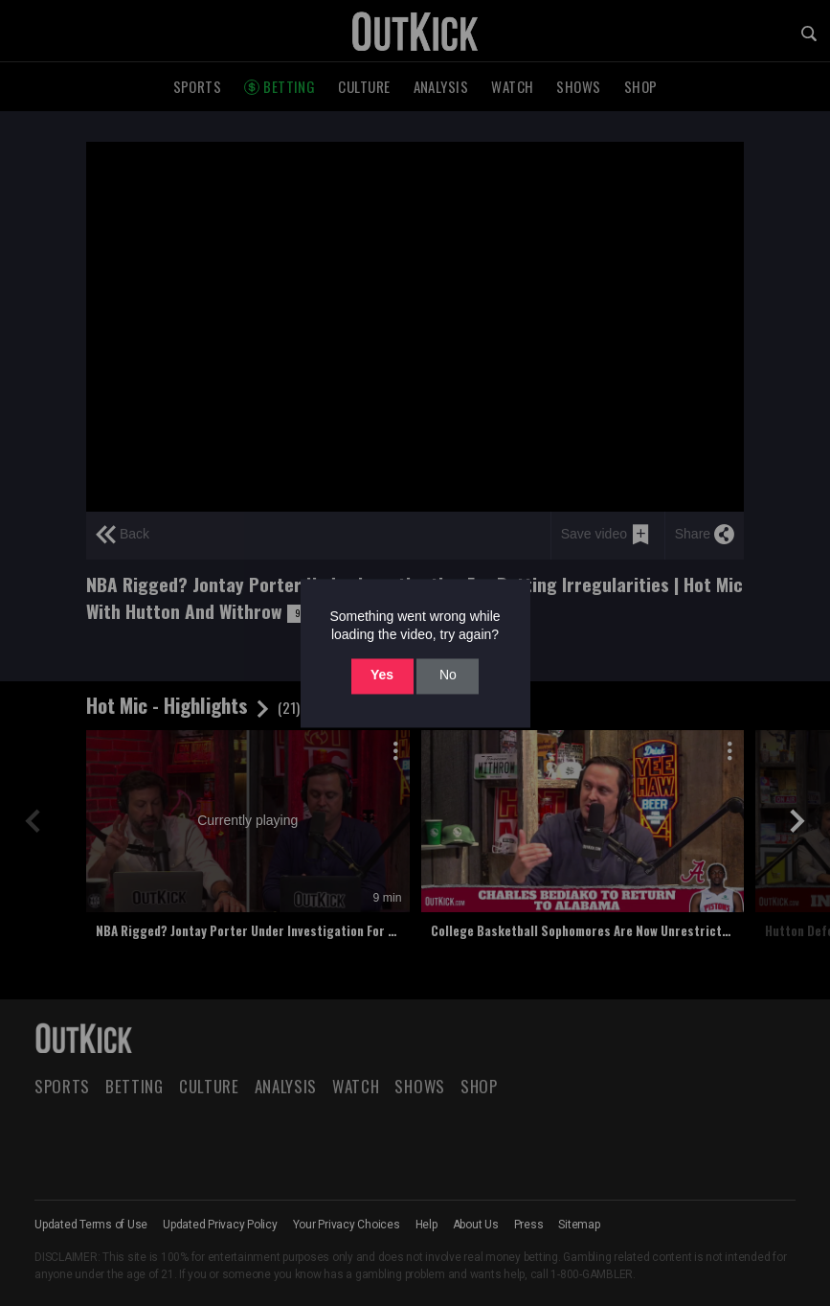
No (448, 675)
